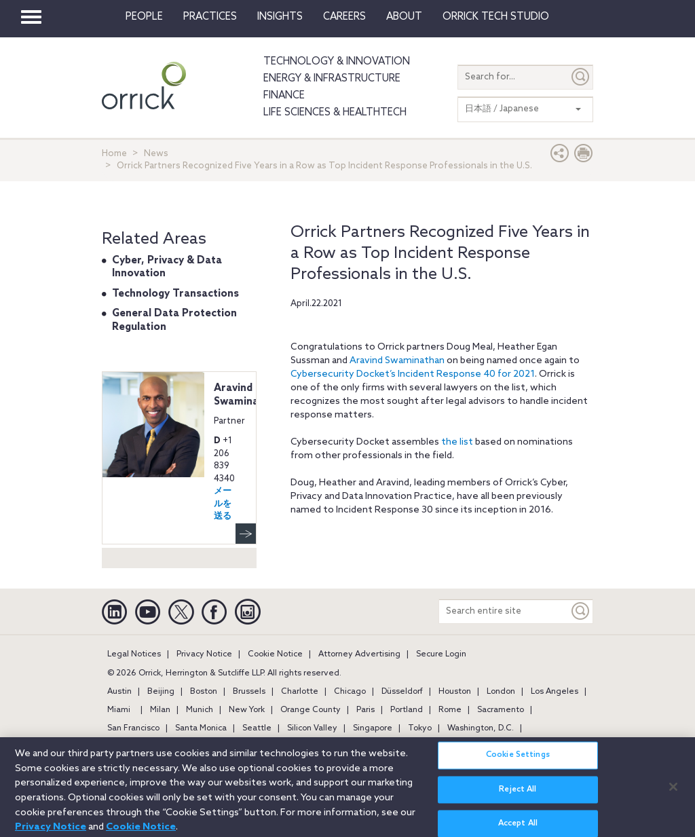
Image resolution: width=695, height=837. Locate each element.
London (501, 691)
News (156, 154)
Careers (344, 17)
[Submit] (581, 77)
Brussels (249, 691)
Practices (210, 17)
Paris (365, 710)
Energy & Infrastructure (331, 79)
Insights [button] (280, 17)
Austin (119, 691)
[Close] (673, 791)
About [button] (404, 17)
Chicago (350, 691)
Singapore (372, 728)
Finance (284, 96)
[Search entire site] (503, 611)
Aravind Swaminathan (397, 361)
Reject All (517, 794)
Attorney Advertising (359, 654)
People (144, 17)
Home (114, 154)
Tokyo (420, 728)
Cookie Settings (518, 760)
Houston (454, 691)
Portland (406, 710)
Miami (118, 710)
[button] (559, 156)
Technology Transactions (175, 294)
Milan (160, 710)
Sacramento (500, 710)
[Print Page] (583, 156)
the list (457, 442)
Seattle (256, 728)
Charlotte (299, 691)
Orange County (310, 710)
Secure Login (441, 654)
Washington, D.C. (480, 728)
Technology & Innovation (336, 62)
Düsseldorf (402, 691)
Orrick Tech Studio (496, 17)
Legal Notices (134, 654)
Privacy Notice (204, 654)
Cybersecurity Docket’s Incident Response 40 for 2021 (412, 374)
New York (247, 710)
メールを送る (222, 503)
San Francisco (133, 728)
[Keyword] (581, 611)
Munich (199, 710)
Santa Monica (201, 728)
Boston (203, 691)
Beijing (160, 691)
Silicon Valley (312, 728)
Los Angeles (554, 691)
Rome (450, 710)
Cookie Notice (275, 654)
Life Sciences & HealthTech (335, 113)
